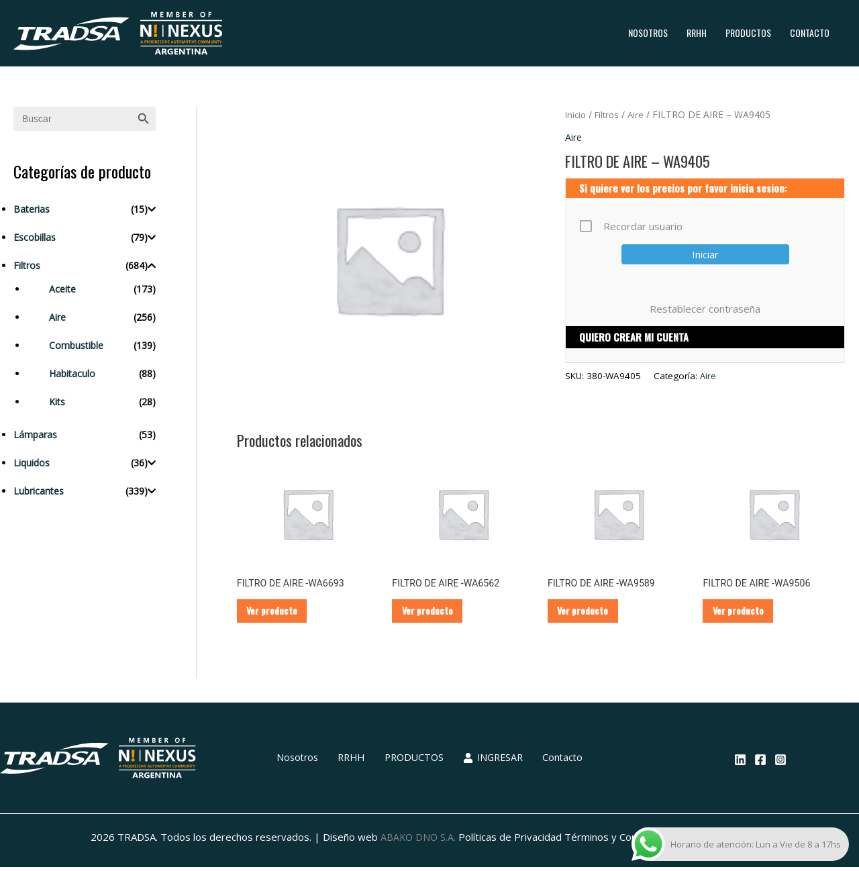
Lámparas (35, 434)
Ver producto (278, 612)
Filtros (26, 265)
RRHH (697, 32)
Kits (57, 401)
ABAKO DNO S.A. (417, 841)
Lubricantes (38, 490)
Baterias (31, 209)
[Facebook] (760, 764)
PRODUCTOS (748, 32)
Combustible (76, 345)
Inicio (576, 114)
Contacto (809, 32)
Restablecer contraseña (705, 308)
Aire (57, 317)
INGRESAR (487, 762)
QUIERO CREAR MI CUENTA (634, 337)
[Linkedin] (740, 764)
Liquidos (31, 462)
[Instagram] (780, 764)
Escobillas (34, 237)
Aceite (62, 289)
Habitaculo (72, 373)
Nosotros (648, 32)
